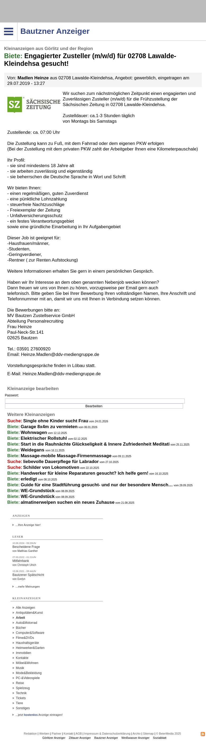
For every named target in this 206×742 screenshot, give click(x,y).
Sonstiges (23, 708)
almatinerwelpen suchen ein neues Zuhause (67, 502)
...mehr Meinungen (28, 586)
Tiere (19, 703)
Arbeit (20, 617)
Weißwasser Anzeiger (135, 737)
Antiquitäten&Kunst (29, 612)
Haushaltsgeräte (27, 643)
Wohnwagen (34, 432)
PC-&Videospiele (28, 678)
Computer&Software (30, 632)
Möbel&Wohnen (27, 663)
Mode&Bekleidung (28, 673)
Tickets (21, 698)
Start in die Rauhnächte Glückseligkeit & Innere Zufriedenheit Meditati (95, 444)
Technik (21, 693)
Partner (56, 733)
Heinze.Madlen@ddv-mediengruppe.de (61, 373)
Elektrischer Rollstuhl (44, 438)
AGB (79, 733)
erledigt (29, 479)
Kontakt (68, 733)
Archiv (137, 733)
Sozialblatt (159, 737)
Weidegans (33, 449)
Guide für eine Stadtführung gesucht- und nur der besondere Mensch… (97, 484)
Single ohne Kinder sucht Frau (55, 420)
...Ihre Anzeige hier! (28, 525)
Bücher (21, 627)
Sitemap (148, 733)
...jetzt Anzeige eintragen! (39, 714)
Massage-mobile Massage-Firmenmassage (66, 455)
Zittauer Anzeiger (80, 737)
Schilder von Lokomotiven (51, 467)
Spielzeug (23, 688)
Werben (44, 733)
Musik (20, 668)
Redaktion (30, 733)
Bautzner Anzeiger (106, 737)
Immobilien (23, 653)
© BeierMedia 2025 (168, 733)
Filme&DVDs (25, 637)
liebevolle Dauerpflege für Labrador (61, 461)
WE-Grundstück (37, 490)
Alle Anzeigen (25, 607)
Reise (20, 683)
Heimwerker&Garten (30, 648)
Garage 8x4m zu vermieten (49, 426)
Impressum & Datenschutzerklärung (107, 733)
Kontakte (22, 658)
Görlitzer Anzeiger (53, 737)
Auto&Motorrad (26, 622)
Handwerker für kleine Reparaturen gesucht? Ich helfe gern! (84, 473)
